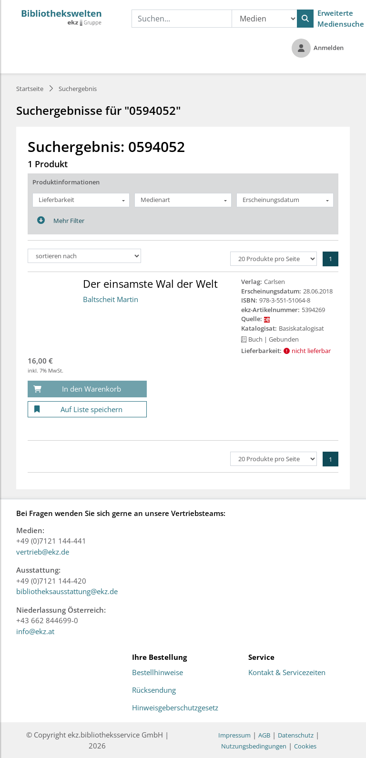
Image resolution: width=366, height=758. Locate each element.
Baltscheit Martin (110, 299)
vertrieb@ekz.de (42, 551)
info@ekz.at (35, 631)
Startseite (29, 88)
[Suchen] (305, 19)
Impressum (234, 735)
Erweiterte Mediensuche (340, 18)
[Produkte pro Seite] (273, 259)
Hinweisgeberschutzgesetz (175, 708)
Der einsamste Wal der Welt (150, 283)
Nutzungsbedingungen (253, 746)
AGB (264, 735)
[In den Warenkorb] (87, 389)
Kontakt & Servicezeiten (286, 672)
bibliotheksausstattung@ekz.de (67, 591)
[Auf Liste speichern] (87, 409)
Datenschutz (296, 735)
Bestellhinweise (157, 672)
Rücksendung (154, 690)
